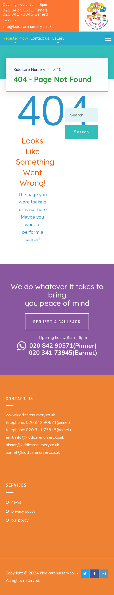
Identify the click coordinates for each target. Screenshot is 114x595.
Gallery (58, 38)
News (16, 502)
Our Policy (20, 520)
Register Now (15, 38)
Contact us (39, 38)
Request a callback (57, 321)
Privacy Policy (23, 511)
